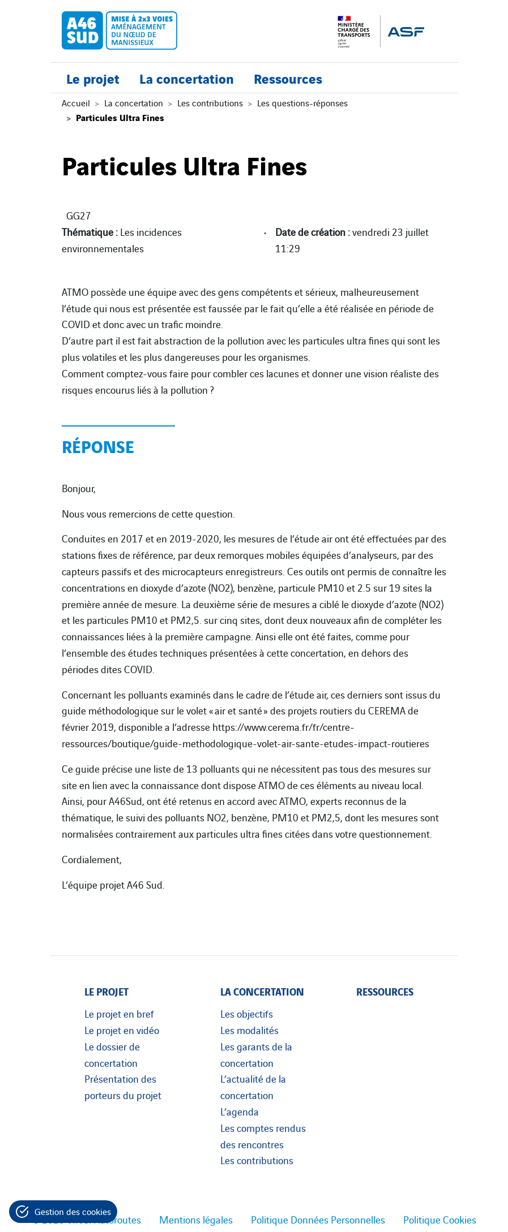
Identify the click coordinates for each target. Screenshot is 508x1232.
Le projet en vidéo (121, 1029)
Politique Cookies (439, 1219)
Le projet (92, 78)
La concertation (186, 78)
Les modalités (249, 1029)
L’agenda (239, 1111)
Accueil (76, 102)
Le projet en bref (119, 1013)
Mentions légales (196, 1219)
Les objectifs (246, 1013)
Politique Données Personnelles (318, 1219)
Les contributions (210, 102)
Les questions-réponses (302, 102)
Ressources (288, 78)
